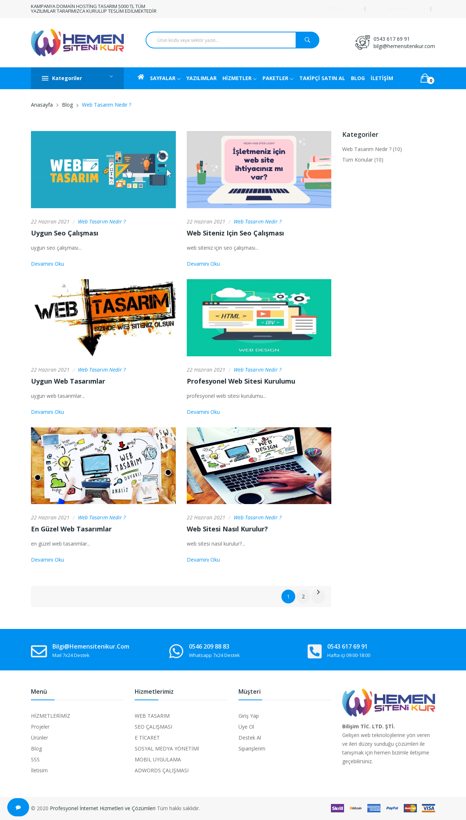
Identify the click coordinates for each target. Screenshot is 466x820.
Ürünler (39, 737)
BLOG (358, 78)
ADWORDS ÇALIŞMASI (162, 770)
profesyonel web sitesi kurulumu (241, 381)
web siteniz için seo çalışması (235, 233)
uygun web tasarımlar (68, 381)
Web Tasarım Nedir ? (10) (372, 149)
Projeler (40, 726)
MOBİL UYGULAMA (158, 759)
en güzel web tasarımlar (71, 528)
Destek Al (249, 737)
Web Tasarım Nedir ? (102, 221)
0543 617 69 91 (392, 38)
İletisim (39, 770)
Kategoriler (77, 78)
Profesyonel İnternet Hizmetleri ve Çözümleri (102, 808)
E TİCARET (147, 737)
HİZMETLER (239, 79)
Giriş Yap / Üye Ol (397, 8)
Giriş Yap (248, 715)
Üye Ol (246, 726)
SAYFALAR (165, 79)
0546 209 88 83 (209, 646)
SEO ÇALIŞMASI (153, 726)
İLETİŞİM (382, 78)
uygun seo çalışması (64, 233)
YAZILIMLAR (201, 78)
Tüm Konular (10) (362, 159)
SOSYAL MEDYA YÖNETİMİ (167, 748)
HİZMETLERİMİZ (50, 715)
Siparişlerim (251, 748)
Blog (67, 104)
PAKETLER (277, 79)
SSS (35, 759)
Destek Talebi (335, 8)
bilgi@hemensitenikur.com (404, 46)
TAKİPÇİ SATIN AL (322, 78)
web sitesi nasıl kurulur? (227, 528)
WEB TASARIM (152, 715)
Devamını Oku (47, 263)
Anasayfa (42, 104)
